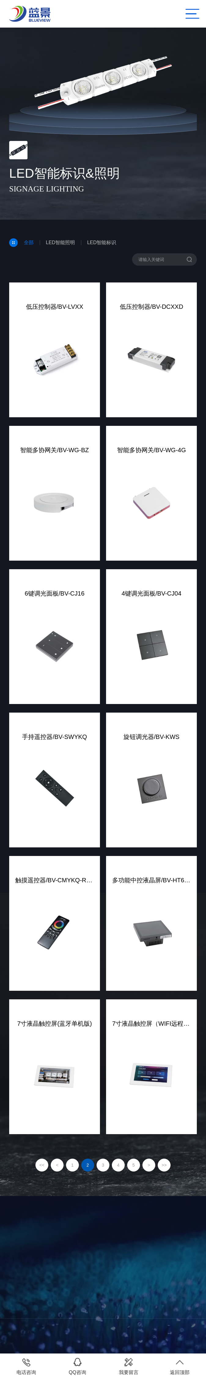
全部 (29, 242)
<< (41, 1165)
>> (164, 1165)
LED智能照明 (60, 242)
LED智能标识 (101, 242)
